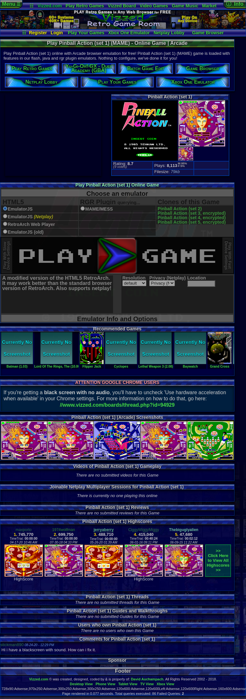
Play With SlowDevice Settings (7, 255)
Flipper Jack (92, 364)
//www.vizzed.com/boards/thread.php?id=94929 (117, 405)
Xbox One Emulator (129, 32)
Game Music (185, 5)
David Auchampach (147, 679)
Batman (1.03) (17, 364)
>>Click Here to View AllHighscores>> (218, 560)
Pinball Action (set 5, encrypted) (192, 222)
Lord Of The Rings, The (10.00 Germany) (64, 364)
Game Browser (208, 32)
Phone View (105, 684)
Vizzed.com (49, 5)
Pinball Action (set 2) (180, 208)
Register (38, 32)
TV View (147, 684)
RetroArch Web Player (31, 224)
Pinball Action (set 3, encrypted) (192, 213)
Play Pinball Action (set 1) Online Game (117, 184)
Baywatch (190, 364)
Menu (11, 4)
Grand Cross (220, 364)
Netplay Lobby (168, 32)
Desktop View (81, 684)
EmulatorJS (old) (26, 232)
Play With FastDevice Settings (228, 255)
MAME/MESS (99, 209)
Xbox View (165, 684)
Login (57, 32)
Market (209, 5)
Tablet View (127, 684)
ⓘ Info (234, 4)
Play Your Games (86, 32)
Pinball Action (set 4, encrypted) (192, 217)
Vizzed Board (122, 5)
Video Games (154, 5)
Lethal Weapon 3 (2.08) (155, 364)
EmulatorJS (20, 209)
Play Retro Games (85, 5)
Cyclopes (121, 364)
